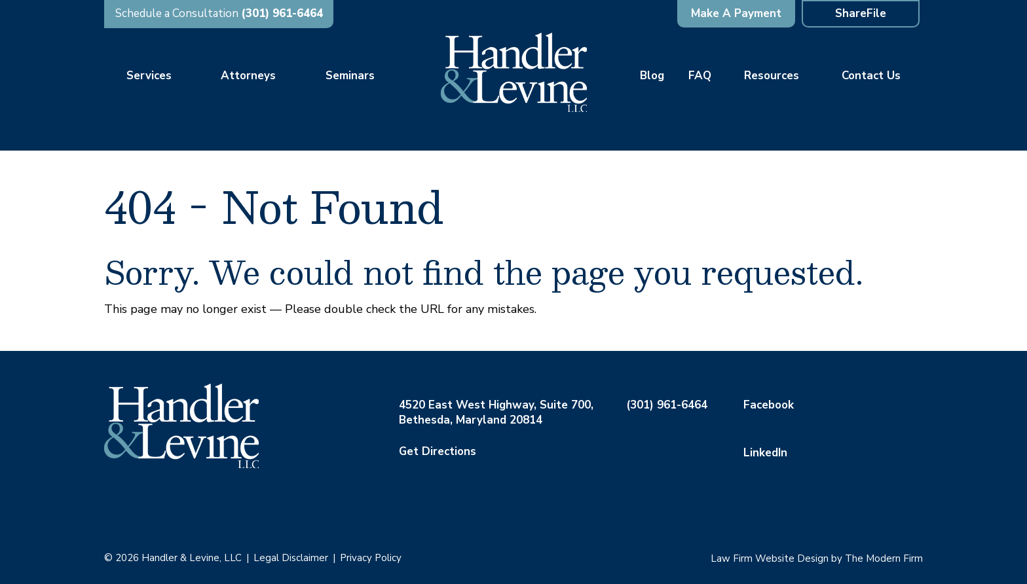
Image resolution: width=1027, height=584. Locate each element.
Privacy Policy (370, 557)
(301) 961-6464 (282, 13)
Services (149, 75)
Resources (771, 75)
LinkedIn (765, 452)
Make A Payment (736, 13)
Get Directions (437, 451)
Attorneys (248, 75)
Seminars (350, 75)
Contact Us (871, 75)
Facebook (768, 404)
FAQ (699, 75)
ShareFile (860, 13)
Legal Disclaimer (290, 557)
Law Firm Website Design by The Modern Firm (817, 558)
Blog (652, 75)
